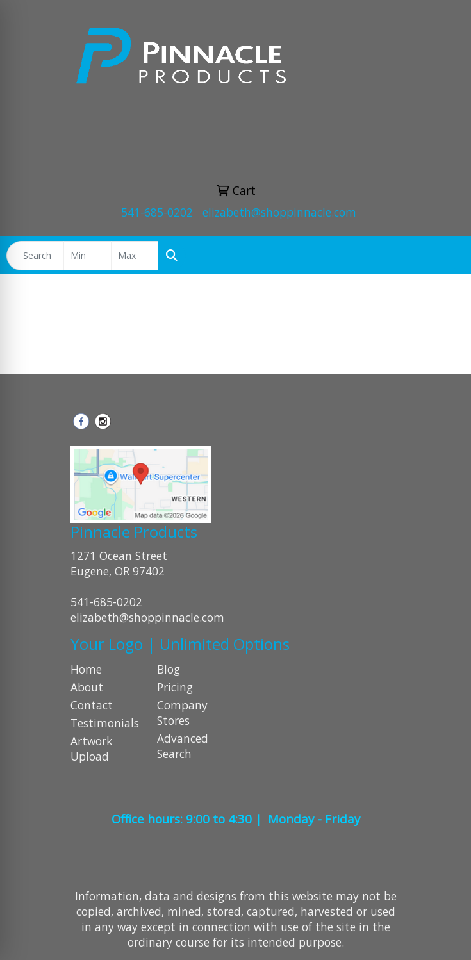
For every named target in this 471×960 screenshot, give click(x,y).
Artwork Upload (91, 748)
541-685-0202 (157, 212)
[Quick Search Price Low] (87, 255)
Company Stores (182, 712)
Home (86, 669)
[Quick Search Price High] (135, 255)
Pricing (175, 687)
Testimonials (104, 723)
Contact (91, 705)
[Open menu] (445, 256)
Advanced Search (182, 746)
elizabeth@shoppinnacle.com (279, 212)
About (86, 687)
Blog (168, 669)
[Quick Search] (35, 255)
